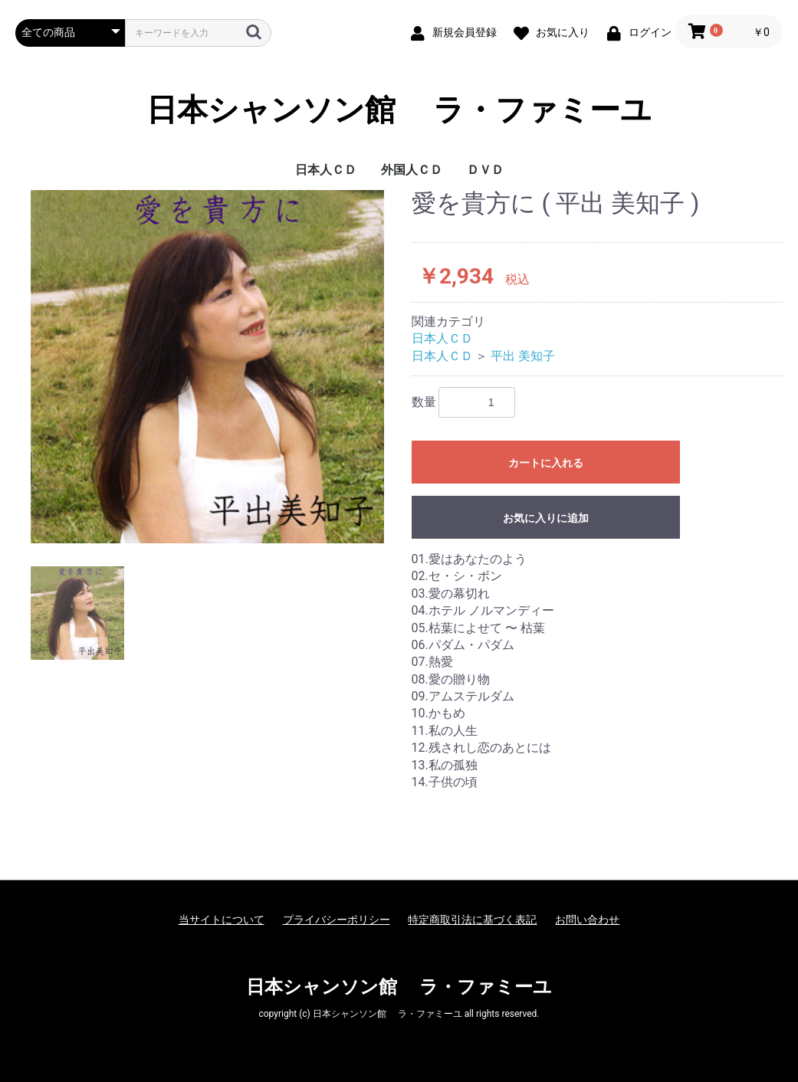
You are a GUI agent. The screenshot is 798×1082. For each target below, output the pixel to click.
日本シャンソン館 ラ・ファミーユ (399, 110)
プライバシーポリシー (336, 919)
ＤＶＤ (485, 169)
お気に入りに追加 (546, 518)
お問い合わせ (587, 919)
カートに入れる (545, 463)
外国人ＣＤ (411, 169)
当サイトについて (221, 919)
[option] (207, 366)
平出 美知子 (523, 356)
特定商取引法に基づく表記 (472, 919)
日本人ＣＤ (325, 169)
